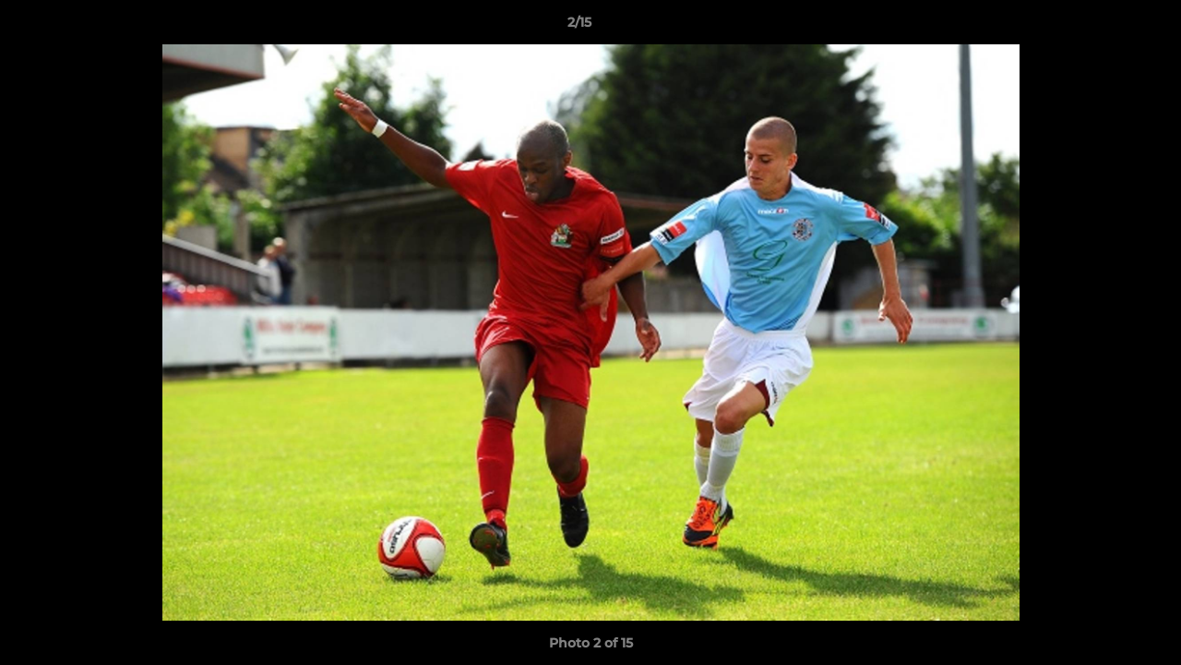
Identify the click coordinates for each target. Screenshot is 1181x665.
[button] (1103, 26)
